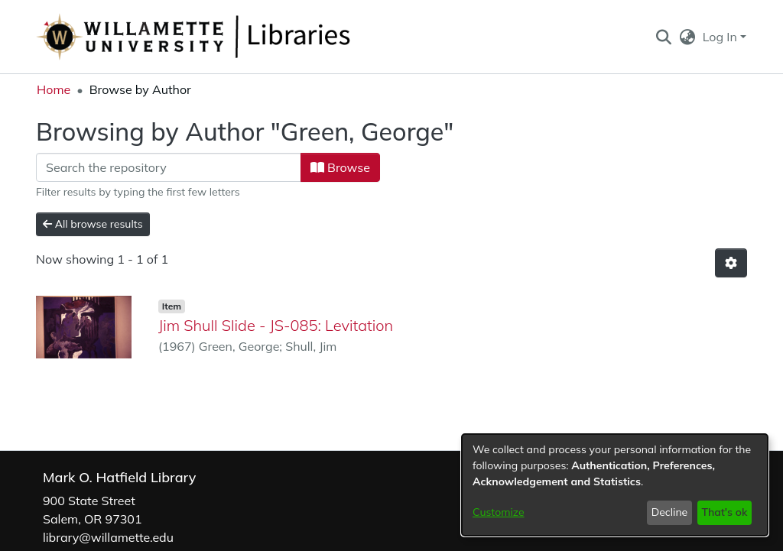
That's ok (724, 512)
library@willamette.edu (108, 537)
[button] (663, 37)
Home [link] (53, 89)
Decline (669, 512)
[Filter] (168, 167)
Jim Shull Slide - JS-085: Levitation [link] (275, 325)
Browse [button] (340, 167)
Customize (499, 512)
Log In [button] (721, 36)
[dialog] (615, 485)
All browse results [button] (93, 224)
